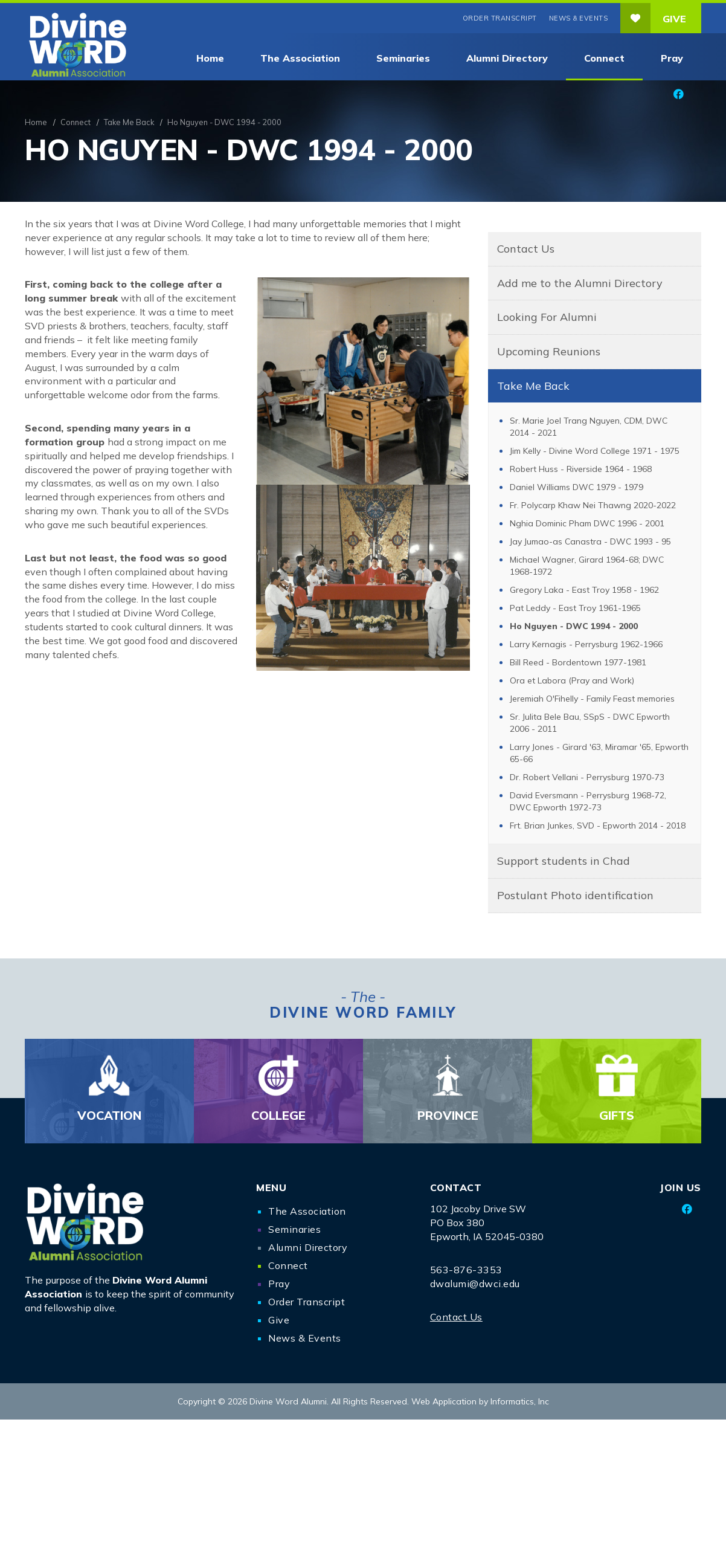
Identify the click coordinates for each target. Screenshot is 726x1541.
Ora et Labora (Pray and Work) (572, 680)
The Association (300, 58)
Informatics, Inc (519, 1401)
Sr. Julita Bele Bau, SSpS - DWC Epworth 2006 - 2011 (590, 722)
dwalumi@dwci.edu (475, 1284)
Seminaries (403, 58)
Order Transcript (500, 18)
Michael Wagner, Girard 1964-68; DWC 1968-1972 (587, 565)
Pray (672, 58)
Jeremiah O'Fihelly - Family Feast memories (592, 698)
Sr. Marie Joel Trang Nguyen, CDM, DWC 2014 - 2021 (588, 426)
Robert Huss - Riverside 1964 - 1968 (581, 469)
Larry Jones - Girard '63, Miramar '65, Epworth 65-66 (599, 752)
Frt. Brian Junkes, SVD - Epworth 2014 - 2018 (598, 825)
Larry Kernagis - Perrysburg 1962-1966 (586, 644)
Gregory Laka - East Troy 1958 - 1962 (584, 589)
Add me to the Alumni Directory (580, 283)
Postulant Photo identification (575, 895)
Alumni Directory (507, 58)
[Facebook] (678, 94)
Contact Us (525, 249)
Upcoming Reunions (548, 351)
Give (653, 18)
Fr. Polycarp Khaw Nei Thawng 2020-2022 (593, 505)
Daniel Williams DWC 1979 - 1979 (576, 487)
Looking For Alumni (547, 317)
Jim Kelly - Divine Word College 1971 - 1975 (594, 450)
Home (210, 58)
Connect (604, 58)
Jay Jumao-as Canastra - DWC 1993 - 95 (590, 541)
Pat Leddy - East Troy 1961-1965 (575, 608)
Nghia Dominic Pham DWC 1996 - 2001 (587, 523)
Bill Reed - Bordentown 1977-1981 (578, 662)
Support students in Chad (563, 861)
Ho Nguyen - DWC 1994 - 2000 (574, 626)
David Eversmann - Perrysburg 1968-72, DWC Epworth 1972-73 (588, 801)
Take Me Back (129, 122)
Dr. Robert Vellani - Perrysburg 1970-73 (587, 777)
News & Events (578, 18)
